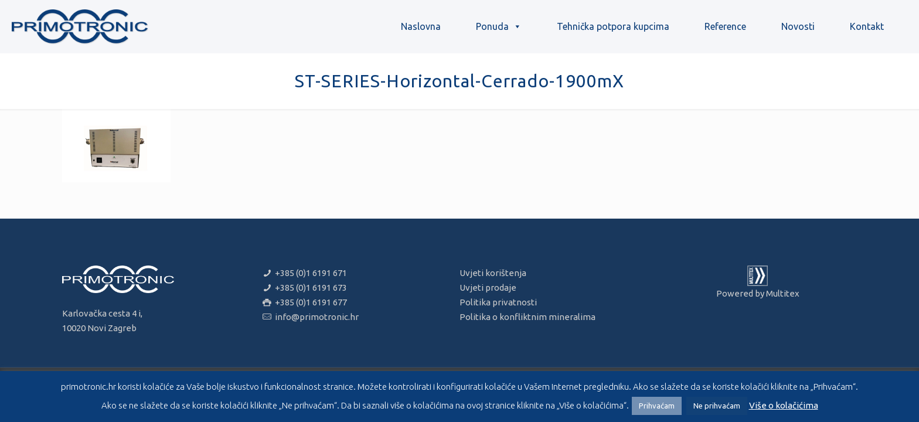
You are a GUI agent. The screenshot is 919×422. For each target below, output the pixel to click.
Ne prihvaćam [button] (716, 405)
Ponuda (499, 26)
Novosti (798, 26)
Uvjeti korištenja (493, 273)
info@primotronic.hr (316, 317)
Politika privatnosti (498, 302)
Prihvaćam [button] (657, 405)
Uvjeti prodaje (488, 287)
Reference (725, 26)
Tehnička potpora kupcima (613, 26)
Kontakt (867, 26)
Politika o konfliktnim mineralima (527, 317)
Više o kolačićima (783, 405)
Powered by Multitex (757, 293)
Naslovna (421, 26)
